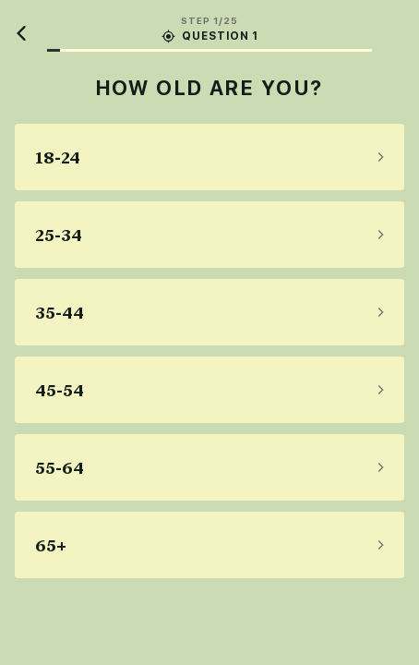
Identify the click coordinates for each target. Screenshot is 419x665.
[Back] (22, 33)
